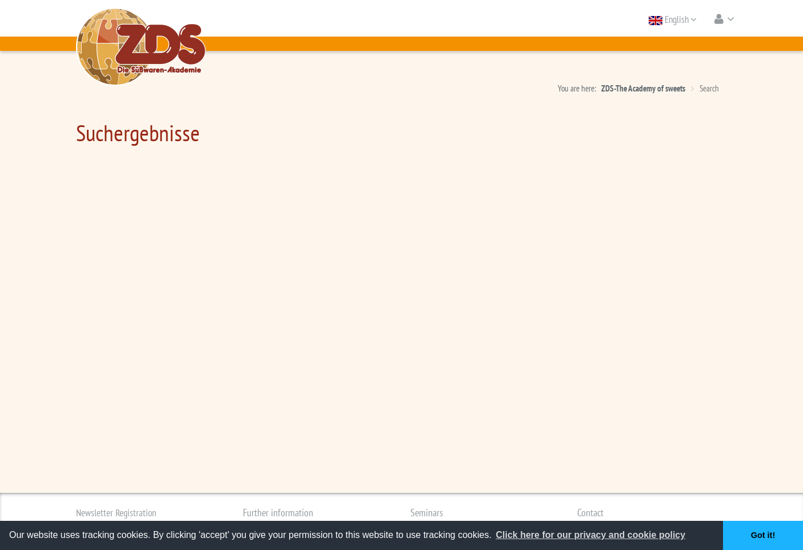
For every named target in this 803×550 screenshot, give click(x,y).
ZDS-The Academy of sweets (643, 88)
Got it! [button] (763, 535)
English (673, 19)
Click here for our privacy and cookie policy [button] (590, 535)
